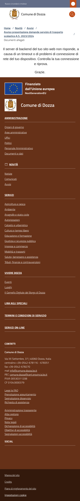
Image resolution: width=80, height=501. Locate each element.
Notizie (8, 174)
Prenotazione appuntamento (20, 394)
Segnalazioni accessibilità (18, 434)
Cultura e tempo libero (17, 230)
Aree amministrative (16, 132)
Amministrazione (16, 118)
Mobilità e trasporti (15, 252)
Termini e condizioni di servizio (25, 315)
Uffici (7, 138)
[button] (72, 14)
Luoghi (8, 287)
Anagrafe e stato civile (17, 215)
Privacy (8, 418)
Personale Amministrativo (19, 148)
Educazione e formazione (18, 236)
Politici (8, 143)
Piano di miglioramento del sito (20, 488)
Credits (8, 482)
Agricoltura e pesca (15, 204)
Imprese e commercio (16, 246)
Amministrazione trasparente (20, 410)
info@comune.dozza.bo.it (23, 371)
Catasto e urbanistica (16, 225)
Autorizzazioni (12, 220)
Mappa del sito (12, 475)
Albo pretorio (12, 414)
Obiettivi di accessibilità (17, 430)
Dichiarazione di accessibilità (20, 426)
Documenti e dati (14, 153)
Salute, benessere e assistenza (21, 257)
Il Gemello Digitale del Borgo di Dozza (25, 292)
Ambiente (10, 209)
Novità (18, 28)
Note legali (10, 422)
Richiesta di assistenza (17, 402)
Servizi (9, 195)
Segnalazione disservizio (18, 398)
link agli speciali (16, 303)
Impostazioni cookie (15, 495)
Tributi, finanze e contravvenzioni (22, 262)
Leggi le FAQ (11, 390)
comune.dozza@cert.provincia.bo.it (28, 375)
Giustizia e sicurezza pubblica (20, 241)
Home (7, 28)
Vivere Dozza (13, 273)
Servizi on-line (15, 327)
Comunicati (11, 179)
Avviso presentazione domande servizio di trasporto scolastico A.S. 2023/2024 (33, 34)
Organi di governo (14, 127)
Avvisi (30, 28)
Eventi (8, 282)
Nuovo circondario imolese (16, 3)
